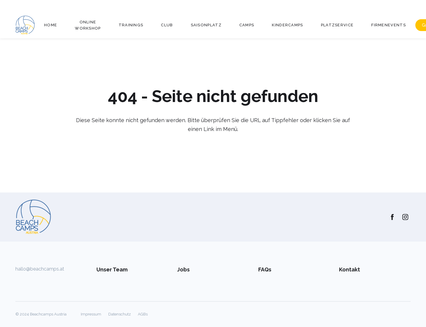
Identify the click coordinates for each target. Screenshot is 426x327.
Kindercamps (287, 25)
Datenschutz (119, 314)
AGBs (143, 314)
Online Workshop (88, 25)
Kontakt (349, 269)
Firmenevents (388, 25)
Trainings (131, 25)
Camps (246, 25)
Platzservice (337, 25)
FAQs (264, 269)
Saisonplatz (206, 25)
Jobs (183, 269)
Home (50, 25)
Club (167, 25)
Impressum (91, 314)
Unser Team (112, 269)
